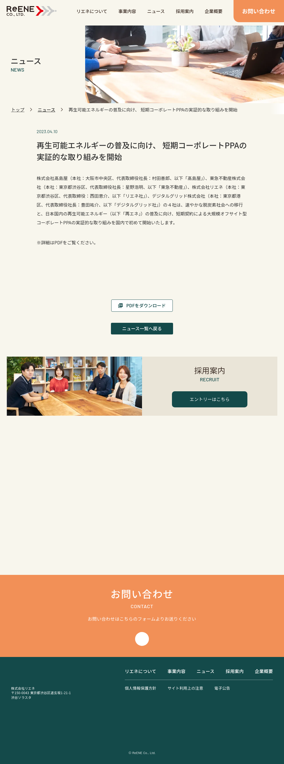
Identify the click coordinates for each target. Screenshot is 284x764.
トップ (17, 109)
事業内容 (127, 11)
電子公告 (222, 688)
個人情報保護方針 (140, 688)
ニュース (156, 11)
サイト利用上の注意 (185, 688)
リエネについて (91, 11)
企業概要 (213, 11)
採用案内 (185, 11)
